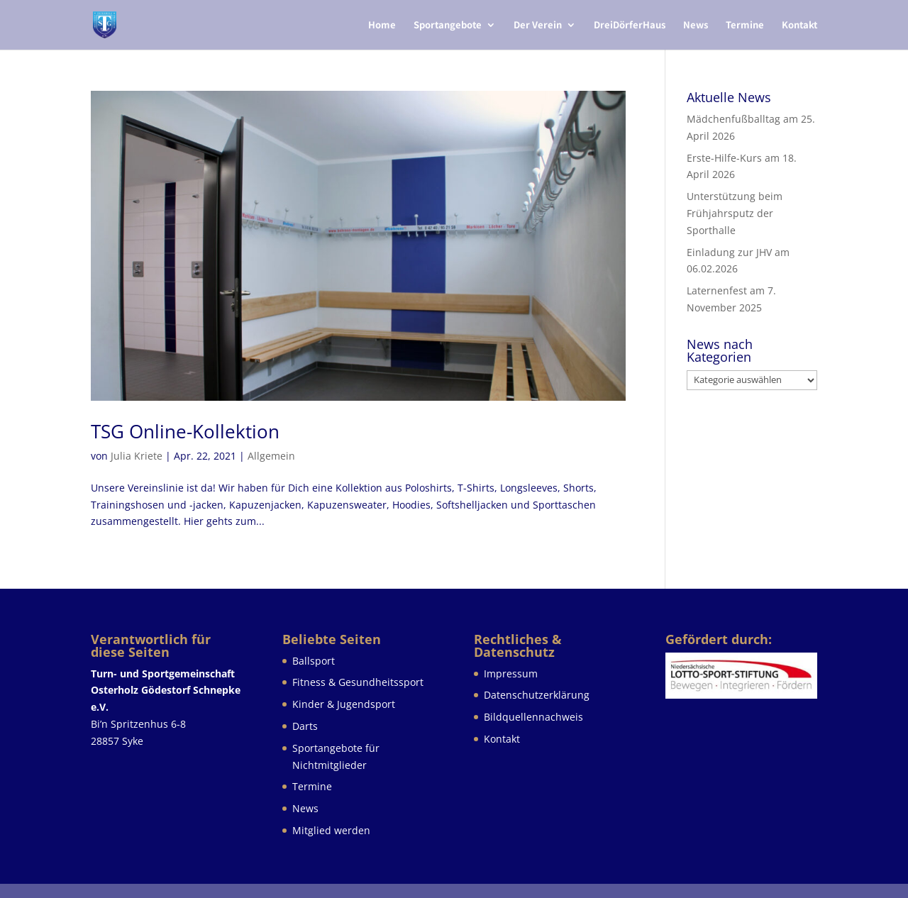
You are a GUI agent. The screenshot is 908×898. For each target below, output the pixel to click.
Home (382, 25)
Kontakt (799, 25)
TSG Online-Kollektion (185, 431)
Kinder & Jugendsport (343, 704)
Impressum (511, 673)
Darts (305, 726)
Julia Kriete (136, 455)
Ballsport (313, 660)
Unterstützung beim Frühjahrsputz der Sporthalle (734, 213)
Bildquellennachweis (533, 717)
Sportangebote (448, 25)
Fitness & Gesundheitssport (357, 682)
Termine (745, 25)
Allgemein (271, 455)
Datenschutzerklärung (536, 695)
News (695, 25)
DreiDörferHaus (629, 25)
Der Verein (538, 25)
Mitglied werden (331, 830)
